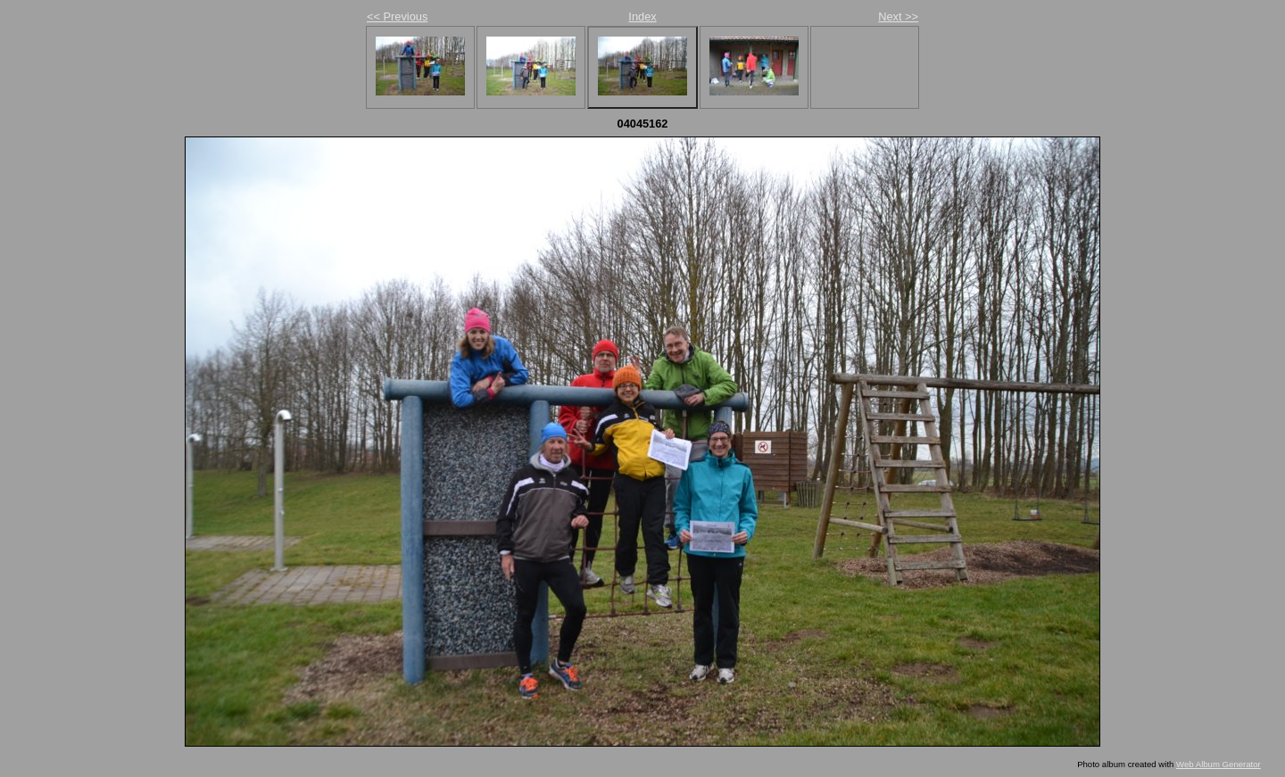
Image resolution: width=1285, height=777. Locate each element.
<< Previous (397, 16)
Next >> (898, 16)
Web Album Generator (1218, 764)
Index (642, 16)
